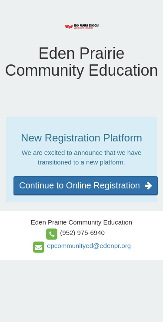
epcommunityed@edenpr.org (89, 245)
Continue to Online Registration (85, 185)
